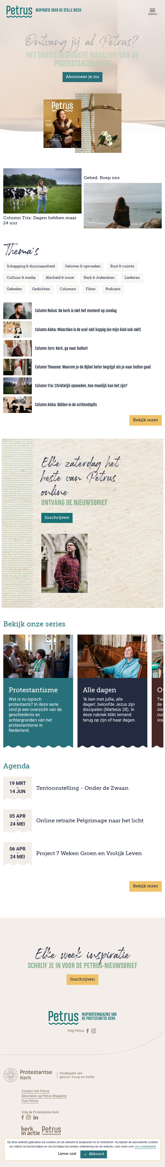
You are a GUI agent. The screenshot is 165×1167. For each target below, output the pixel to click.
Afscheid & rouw (60, 278)
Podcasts (112, 289)
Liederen (132, 278)
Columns (68, 289)
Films (90, 289)
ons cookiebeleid (145, 1146)
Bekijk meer (145, 420)
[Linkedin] (35, 1117)
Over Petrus (29, 1101)
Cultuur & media (21, 278)
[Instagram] (93, 1031)
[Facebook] (87, 1031)
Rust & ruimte (122, 266)
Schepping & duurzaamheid (31, 266)
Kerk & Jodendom (99, 278)
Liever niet (67, 1154)
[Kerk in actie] (31, 1131)
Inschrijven (57, 518)
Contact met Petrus (35, 1091)
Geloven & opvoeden (83, 266)
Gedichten (41, 289)
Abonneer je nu (82, 77)
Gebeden (14, 289)
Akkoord (94, 1154)
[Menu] (151, 13)
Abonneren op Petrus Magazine (44, 1096)
